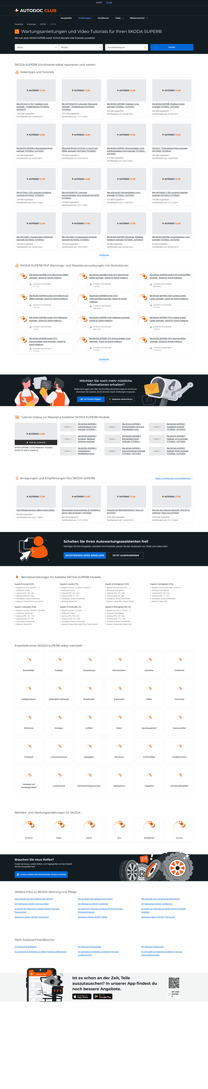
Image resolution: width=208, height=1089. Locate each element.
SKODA (43, 24)
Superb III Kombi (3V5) (24, 584)
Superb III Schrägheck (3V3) (117, 584)
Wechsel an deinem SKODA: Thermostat (158, 917)
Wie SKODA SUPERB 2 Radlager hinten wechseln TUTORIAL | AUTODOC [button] (177, 451)
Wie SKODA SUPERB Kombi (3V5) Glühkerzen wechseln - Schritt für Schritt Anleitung (48, 319)
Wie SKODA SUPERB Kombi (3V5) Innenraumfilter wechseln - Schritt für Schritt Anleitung (108, 298)
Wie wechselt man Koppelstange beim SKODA (160, 899)
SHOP (99, 2)
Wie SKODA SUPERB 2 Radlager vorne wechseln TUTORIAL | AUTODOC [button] (177, 439)
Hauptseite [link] (19, 24)
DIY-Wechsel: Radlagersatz (152, 946)
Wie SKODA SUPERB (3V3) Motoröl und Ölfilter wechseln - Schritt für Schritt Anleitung (48, 276)
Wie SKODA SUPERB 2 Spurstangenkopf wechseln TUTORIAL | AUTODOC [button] (133, 451)
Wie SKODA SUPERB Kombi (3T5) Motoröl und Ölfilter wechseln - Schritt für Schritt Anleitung (108, 276)
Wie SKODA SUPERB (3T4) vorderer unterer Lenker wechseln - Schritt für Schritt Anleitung (169, 319)
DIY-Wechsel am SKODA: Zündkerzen (156, 904)
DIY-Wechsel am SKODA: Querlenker (93, 904)
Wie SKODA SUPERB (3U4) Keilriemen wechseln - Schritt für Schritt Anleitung (109, 319)
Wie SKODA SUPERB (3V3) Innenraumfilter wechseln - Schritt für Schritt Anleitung (168, 340)
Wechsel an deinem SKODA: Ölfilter (92, 917)
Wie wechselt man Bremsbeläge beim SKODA (34, 899)
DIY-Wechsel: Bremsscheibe (89, 946)
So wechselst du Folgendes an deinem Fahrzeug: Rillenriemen (40, 951)
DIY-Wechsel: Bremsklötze (26, 946)
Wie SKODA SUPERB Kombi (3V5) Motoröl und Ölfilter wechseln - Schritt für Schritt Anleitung (48, 297)
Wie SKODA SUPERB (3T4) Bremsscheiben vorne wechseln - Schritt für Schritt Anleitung (109, 340)
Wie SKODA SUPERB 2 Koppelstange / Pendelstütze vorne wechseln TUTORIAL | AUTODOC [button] (87, 451)
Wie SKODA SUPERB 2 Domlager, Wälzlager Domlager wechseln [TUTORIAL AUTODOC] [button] (87, 439)
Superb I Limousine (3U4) (25, 607)
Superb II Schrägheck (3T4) (161, 584)
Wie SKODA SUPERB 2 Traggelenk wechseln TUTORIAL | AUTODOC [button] (176, 427)
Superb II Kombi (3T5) (69, 584)
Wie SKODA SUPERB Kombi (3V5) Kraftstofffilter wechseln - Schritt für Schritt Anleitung (170, 276)
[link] (66, 18)
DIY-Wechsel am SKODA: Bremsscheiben (32, 904)
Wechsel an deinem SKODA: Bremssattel (32, 917)
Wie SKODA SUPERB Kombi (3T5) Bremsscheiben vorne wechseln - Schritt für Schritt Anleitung (47, 341)
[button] (119, 18)
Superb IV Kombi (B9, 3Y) (70, 607)
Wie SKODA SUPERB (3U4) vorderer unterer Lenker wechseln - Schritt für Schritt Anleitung (169, 297)
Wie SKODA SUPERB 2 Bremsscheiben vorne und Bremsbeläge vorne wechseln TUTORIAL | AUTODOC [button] (133, 427)
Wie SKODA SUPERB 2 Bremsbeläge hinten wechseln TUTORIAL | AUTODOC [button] (131, 439)
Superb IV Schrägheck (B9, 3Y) (118, 607)
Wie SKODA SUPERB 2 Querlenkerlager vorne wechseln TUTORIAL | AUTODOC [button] (87, 427)
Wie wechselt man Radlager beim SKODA (95, 899)
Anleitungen (31, 24)
